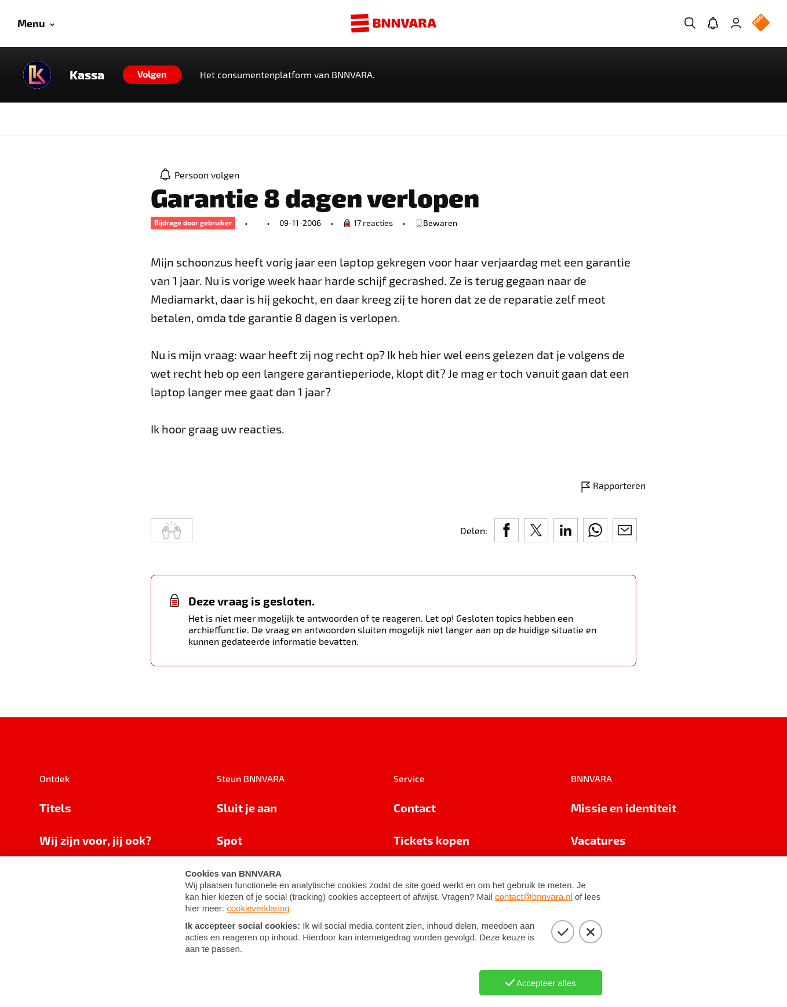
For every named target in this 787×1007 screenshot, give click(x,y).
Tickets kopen (431, 840)
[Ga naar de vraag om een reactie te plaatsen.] (368, 223)
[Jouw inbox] (713, 23)
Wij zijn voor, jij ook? (95, 840)
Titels (55, 808)
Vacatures (598, 840)
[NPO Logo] (761, 23)
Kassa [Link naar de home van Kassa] (87, 75)
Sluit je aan (247, 808)
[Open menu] (35, 23)
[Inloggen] (736, 23)
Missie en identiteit (623, 808)
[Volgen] (152, 74)
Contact (415, 808)
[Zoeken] (690, 23)
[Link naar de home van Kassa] (37, 75)
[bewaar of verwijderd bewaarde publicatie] (436, 223)
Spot (229, 840)
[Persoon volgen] (200, 174)
